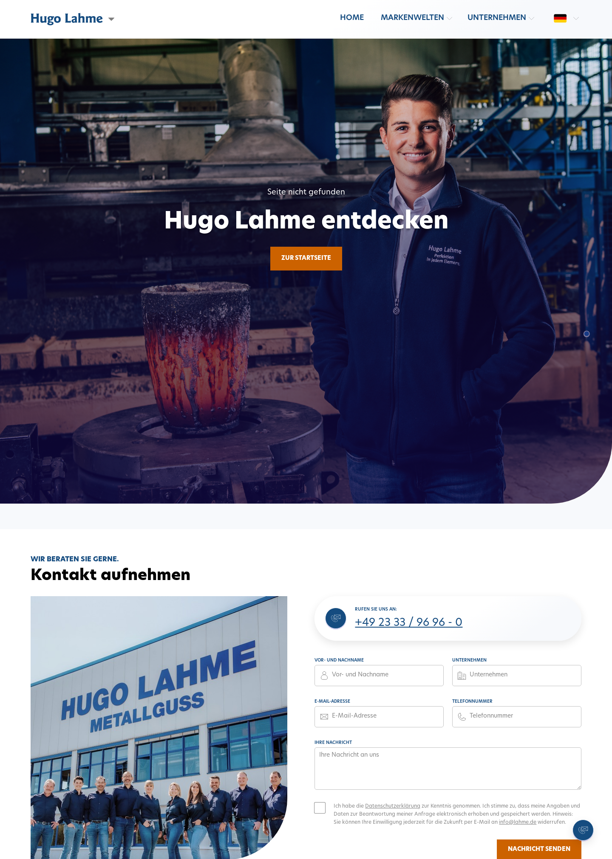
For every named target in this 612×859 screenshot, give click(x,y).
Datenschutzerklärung (392, 806)
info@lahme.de (517, 822)
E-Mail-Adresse (332, 701)
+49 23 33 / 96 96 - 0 (408, 623)
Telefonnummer (472, 701)
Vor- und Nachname (339, 660)
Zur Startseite (306, 258)
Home (352, 18)
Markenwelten (412, 18)
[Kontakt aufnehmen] (583, 830)
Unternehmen (497, 18)
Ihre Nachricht (333, 743)
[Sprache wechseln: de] (560, 18)
